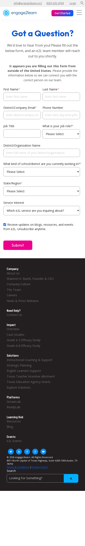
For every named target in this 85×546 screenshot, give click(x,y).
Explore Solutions (19, 387)
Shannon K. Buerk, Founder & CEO (30, 279)
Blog (10, 427)
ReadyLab (13, 407)
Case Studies (15, 335)
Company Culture (18, 284)
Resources (14, 421)
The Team (14, 290)
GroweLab (14, 402)
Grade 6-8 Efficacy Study (23, 346)
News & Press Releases (23, 301)
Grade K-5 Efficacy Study (23, 340)
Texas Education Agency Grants (29, 382)
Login (73, 3)
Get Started (62, 13)
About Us (13, 273)
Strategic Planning (19, 365)
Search (11, 471)
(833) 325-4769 (55, 3)
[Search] (42, 478)
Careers (12, 295)
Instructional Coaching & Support (29, 360)
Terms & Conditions (18, 467)
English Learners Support (24, 371)
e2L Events (14, 441)
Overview (13, 329)
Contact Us (14, 315)
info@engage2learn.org (28, 3)
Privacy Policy (40, 467)
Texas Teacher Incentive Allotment (31, 376)
